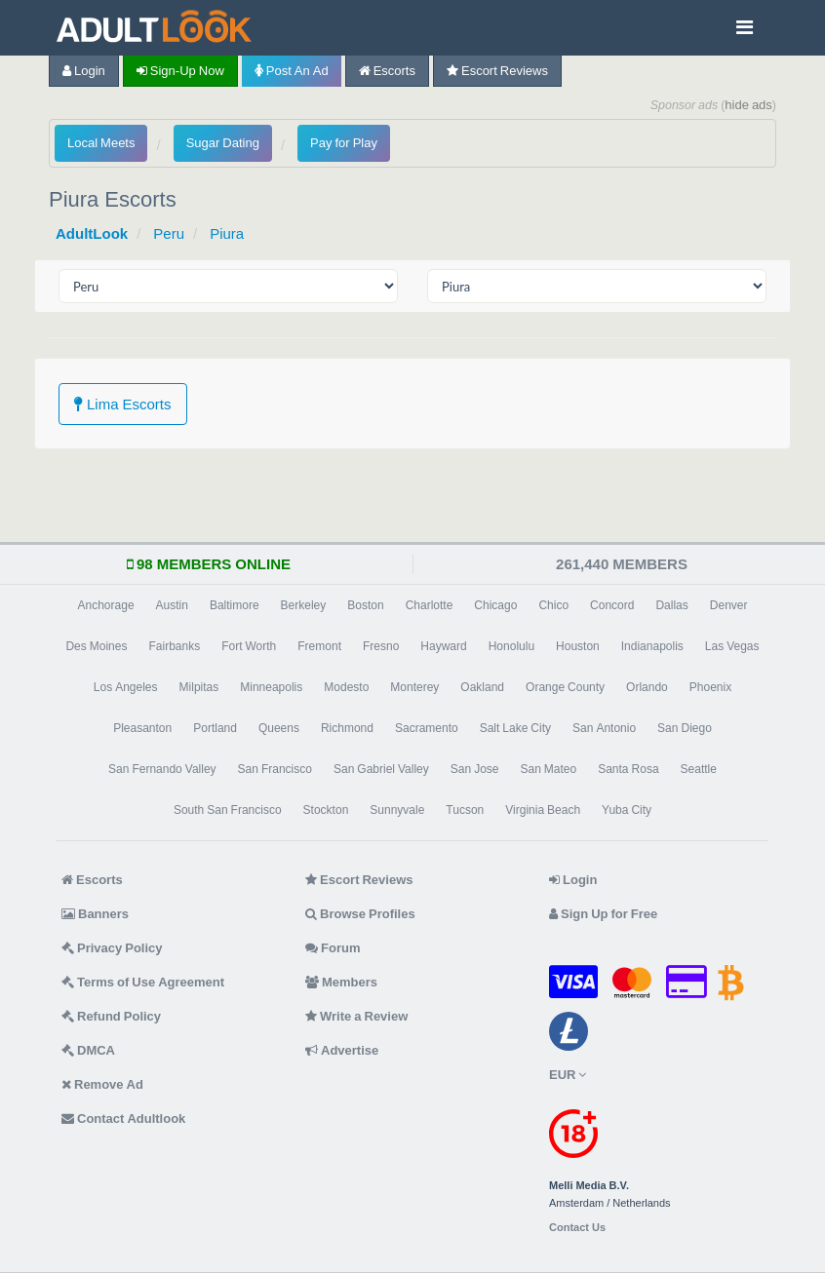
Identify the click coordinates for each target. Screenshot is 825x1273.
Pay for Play (343, 142)
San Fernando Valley (162, 769)
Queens (278, 728)
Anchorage (106, 605)
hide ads (748, 104)
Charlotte (429, 605)
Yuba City (626, 810)
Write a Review (356, 1016)
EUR (567, 1074)
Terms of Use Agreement (142, 982)
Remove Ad (102, 1084)
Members (341, 982)
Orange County (565, 687)
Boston (365, 605)
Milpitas (199, 687)
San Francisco (275, 769)
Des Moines (96, 646)
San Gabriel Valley (381, 769)
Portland (215, 728)
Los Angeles (126, 687)
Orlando (647, 687)
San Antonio (604, 728)
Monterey (414, 687)
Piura (227, 233)
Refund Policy (111, 1016)
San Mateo (548, 769)
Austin (172, 605)
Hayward (443, 646)
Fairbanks (174, 646)
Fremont (319, 646)
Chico (553, 605)
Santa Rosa (628, 769)
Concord (612, 605)
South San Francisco (228, 810)
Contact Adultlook (123, 1118)
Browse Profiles (360, 913)
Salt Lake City (515, 728)
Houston (578, 646)
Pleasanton (142, 728)
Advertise (341, 1050)
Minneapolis (271, 687)
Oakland (482, 687)
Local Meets (101, 142)
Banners (95, 913)
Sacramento (426, 728)
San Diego (684, 728)
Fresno (381, 646)
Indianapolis (652, 646)
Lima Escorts (123, 404)
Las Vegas (732, 646)
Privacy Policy (112, 948)
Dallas (671, 605)
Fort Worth (248, 646)
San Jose (475, 769)
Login (83, 70)
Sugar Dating (222, 142)
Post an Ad (292, 70)
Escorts (387, 70)
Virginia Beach (542, 810)
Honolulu (511, 646)
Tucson (465, 810)
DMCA (88, 1050)
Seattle (699, 769)
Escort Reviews (497, 70)
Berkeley (304, 605)
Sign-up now (180, 70)
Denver (729, 605)
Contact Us (577, 1227)
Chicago (495, 605)
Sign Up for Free (603, 913)
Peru (168, 233)
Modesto (346, 687)
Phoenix (710, 687)
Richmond (347, 728)
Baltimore (234, 605)
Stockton (326, 810)
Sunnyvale (397, 810)
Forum (332, 948)
